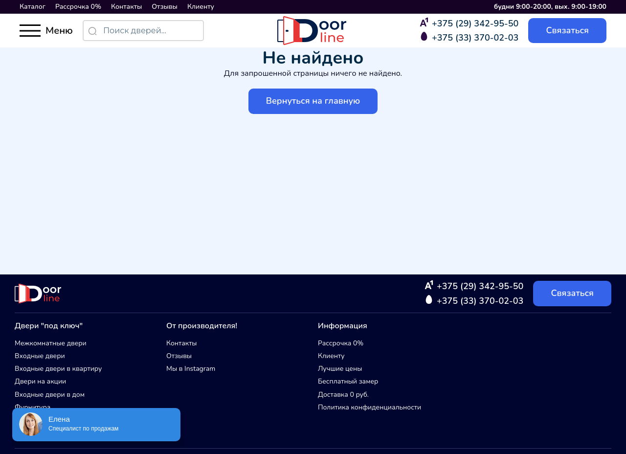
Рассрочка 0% (78, 6)
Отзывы (165, 6)
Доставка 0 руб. (343, 394)
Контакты (126, 6)
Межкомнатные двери (51, 343)
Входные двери (40, 356)
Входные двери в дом (50, 394)
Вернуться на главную (313, 101)
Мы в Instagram (190, 368)
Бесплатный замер (348, 381)
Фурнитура (32, 407)
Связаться (567, 30)
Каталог (32, 6)
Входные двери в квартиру (58, 368)
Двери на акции (40, 381)
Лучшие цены (340, 368)
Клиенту (200, 6)
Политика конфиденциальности (369, 407)
